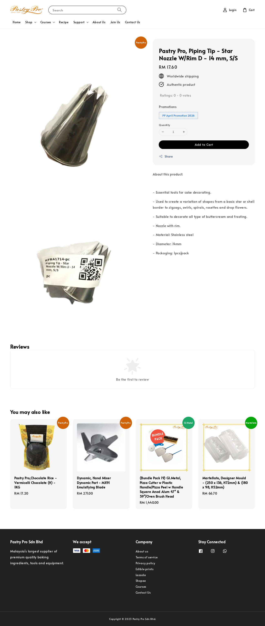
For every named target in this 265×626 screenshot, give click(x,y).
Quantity (164, 125)
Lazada (141, 575)
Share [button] (166, 156)
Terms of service (147, 557)
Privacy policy (145, 563)
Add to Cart (204, 144)
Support (79, 22)
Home (16, 22)
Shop (28, 22)
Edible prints (145, 569)
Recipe (64, 22)
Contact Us (132, 22)
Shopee (141, 581)
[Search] (119, 10)
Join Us (115, 22)
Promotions (167, 106)
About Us (99, 22)
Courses (45, 22)
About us (142, 551)
